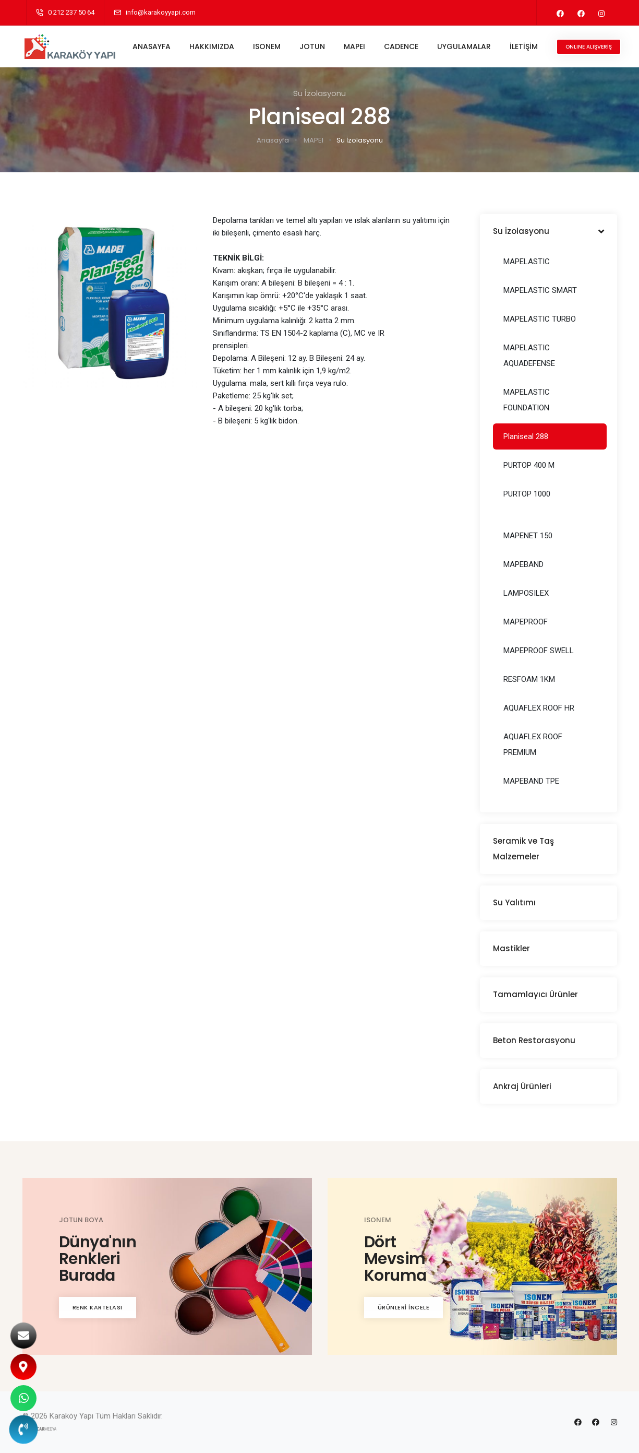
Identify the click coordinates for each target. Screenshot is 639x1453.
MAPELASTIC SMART (540, 290)
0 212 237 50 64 (71, 12)
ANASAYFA (153, 46)
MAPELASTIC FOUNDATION (526, 399)
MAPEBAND (523, 564)
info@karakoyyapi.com (161, 12)
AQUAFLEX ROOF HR (538, 708)
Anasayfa (273, 140)
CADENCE (402, 46)
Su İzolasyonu (359, 140)
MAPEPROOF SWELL (538, 650)
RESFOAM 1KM (529, 679)
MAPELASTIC (526, 261)
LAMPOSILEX (526, 593)
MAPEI (355, 46)
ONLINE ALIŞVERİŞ (589, 47)
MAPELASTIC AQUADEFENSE (529, 355)
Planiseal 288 (525, 436)
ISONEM (268, 46)
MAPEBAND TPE (531, 781)
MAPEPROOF (525, 622)
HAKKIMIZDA (212, 46)
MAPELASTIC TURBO (539, 319)
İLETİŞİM (525, 46)
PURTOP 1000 (526, 494)
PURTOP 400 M (528, 465)
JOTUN (313, 46)
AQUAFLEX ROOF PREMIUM (532, 744)
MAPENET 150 (527, 535)
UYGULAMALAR (465, 46)
